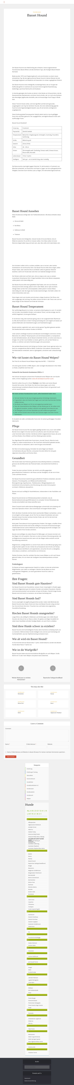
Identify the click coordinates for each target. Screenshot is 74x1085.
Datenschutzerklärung (30, 1081)
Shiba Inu (30, 1021)
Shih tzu (30, 1023)
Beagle (30, 866)
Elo (29, 932)
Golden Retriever (32, 943)
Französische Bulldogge (34, 937)
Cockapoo (30, 906)
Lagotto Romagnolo (33, 980)
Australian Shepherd (33, 846)
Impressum (27, 1078)
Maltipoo (30, 988)
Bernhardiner (21, 693)
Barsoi (52, 703)
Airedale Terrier (32, 827)
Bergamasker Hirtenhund (34, 873)
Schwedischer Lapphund (34, 1018)
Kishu (29, 970)
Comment (8, 728)
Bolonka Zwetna (32, 887)
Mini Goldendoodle (33, 990)
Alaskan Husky (32, 832)
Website (50, 744)
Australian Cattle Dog (33, 843)
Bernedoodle (31, 875)
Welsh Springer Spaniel (34, 1039)
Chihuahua (31, 904)
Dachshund (31, 914)
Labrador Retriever (33, 977)
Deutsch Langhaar (33, 921)
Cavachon (31, 902)
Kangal (30, 967)
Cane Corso (31, 899)
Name (7, 744)
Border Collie (31, 892)
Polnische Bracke (32, 1000)
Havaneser (31, 951)
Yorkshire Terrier (32, 1052)
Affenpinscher (32, 822)
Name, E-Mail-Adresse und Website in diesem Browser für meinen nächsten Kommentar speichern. (36, 752)
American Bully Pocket (34, 834)
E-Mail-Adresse (31, 744)
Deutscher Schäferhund (34, 924)
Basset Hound (32, 861)
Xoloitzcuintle (31, 1047)
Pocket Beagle (32, 998)
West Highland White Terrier (35, 1041)
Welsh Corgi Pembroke (34, 1037)
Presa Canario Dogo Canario (35, 1005)
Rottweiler (31, 1013)
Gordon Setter (32, 945)
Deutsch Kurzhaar (33, 919)
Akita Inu (30, 829)
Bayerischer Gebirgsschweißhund (37, 863)
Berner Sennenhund (33, 877)
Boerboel (30, 884)
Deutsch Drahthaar (33, 917)
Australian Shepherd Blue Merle (36, 848)
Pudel (29, 1007)
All (28, 810)
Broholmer (31, 894)
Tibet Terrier (31, 1029)
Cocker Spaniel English (34, 909)
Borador (30, 889)
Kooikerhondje (32, 972)
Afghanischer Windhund (56, 712)
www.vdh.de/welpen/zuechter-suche (43, 379)
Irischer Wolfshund (33, 956)
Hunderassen (37, 12)
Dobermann (31, 926)
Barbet (19, 712)
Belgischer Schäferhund (34, 870)
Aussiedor (30, 841)
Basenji (52, 693)
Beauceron (31, 868)
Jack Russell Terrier (33, 962)
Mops (29, 992)
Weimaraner (31, 1034)
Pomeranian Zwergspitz (34, 1003)
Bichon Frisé (21, 703)
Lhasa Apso (31, 982)
